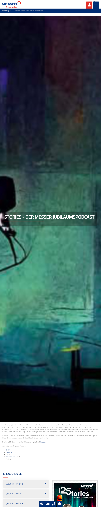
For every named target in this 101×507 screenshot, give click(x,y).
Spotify (8, 450)
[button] (26, 484)
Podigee (42, 442)
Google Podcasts (11, 452)
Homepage (5, 10)
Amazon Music (10, 457)
